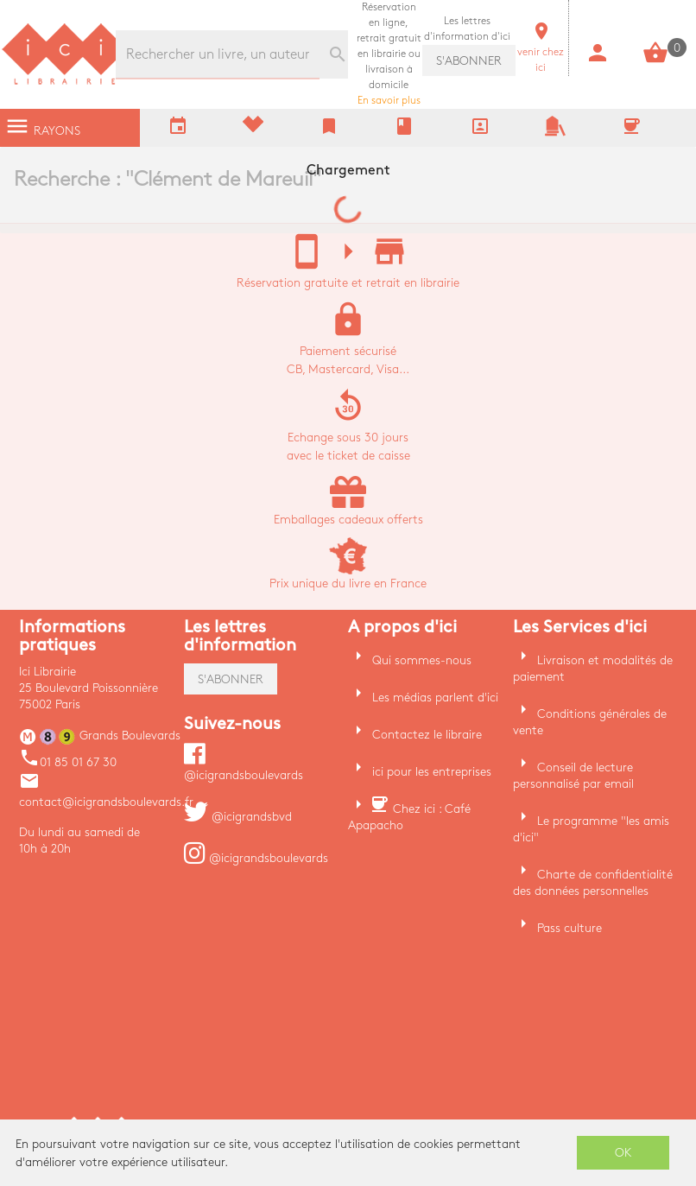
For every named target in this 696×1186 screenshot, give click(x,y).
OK (623, 1152)
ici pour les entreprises (431, 771)
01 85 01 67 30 (68, 762)
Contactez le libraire (427, 734)
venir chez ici (540, 52)
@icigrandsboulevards (256, 858)
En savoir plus (389, 54)
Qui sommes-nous (421, 660)
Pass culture (569, 928)
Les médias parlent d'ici (435, 697)
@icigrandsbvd (238, 816)
